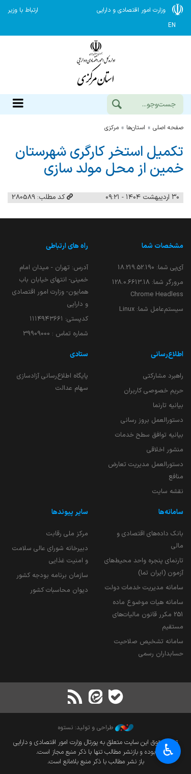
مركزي (111, 127)
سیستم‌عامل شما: (151, 309)
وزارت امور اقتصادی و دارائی (95, 65)
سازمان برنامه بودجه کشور (52, 575)
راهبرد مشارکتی (163, 376)
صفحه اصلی (168, 127)
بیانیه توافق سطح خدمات (149, 435)
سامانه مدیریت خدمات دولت (144, 587)
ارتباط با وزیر (23, 10)
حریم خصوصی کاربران (153, 390)
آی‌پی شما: (150, 267)
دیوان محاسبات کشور (59, 590)
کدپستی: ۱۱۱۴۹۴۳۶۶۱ (59, 319)
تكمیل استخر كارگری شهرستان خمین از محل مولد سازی (99, 160)
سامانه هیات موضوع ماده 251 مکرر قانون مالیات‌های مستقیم (148, 614)
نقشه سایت (167, 491)
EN (172, 25)
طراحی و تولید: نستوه (95, 727)
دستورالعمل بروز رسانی (152, 420)
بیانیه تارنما (168, 405)
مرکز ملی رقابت (67, 533)
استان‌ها (135, 127)
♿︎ (168, 750)
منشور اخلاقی (165, 449)
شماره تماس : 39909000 (55, 333)
